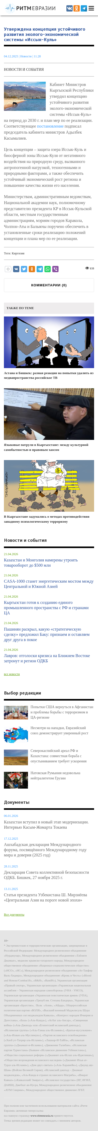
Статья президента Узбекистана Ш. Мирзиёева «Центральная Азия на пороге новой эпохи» (45, 897)
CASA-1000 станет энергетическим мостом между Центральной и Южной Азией (49, 584)
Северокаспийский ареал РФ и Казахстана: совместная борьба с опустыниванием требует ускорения (59, 756)
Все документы (14, 914)
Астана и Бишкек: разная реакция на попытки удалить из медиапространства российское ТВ (49, 348)
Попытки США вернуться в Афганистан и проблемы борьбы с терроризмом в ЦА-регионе (62, 712)
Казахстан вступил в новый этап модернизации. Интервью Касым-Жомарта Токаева (46, 824)
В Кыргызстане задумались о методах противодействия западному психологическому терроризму (49, 491)
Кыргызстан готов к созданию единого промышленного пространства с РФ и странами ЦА (46, 607)
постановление (50, 126)
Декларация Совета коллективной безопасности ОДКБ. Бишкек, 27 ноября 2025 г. (46, 875)
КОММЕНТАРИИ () (49, 285)
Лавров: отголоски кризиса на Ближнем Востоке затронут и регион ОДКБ (47, 658)
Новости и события (24, 70)
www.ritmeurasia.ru (42, 1115)
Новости (26, 56)
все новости (12, 674)
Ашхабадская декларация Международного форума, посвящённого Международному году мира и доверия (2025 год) (45, 849)
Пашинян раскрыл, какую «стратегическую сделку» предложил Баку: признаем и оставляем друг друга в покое (47, 634)
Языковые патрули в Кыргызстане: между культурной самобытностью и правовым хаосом (49, 420)
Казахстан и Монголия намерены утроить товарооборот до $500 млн (41, 562)
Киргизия (18, 253)
